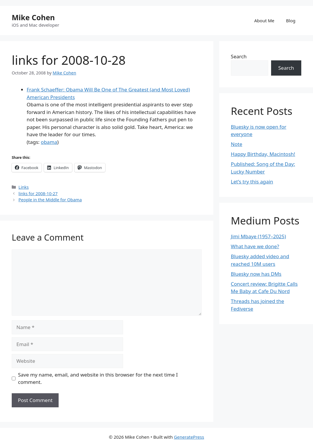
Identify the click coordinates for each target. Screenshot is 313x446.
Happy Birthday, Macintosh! (263, 154)
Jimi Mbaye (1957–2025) (258, 236)
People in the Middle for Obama (50, 199)
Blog (290, 20)
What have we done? (255, 246)
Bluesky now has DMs (256, 273)
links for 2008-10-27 (38, 193)
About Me (264, 20)
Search (239, 56)
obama (49, 142)
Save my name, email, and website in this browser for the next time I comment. (98, 378)
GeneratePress (189, 437)
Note (236, 144)
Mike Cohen (33, 17)
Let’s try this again (252, 181)
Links (23, 187)
